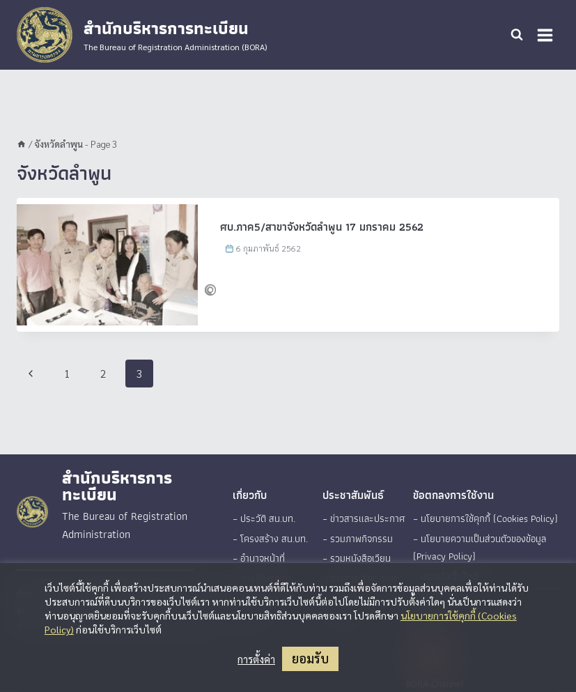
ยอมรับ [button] (310, 658)
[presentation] (107, 264)
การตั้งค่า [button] (256, 659)
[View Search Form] (517, 35)
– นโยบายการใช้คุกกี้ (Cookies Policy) (485, 518)
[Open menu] (544, 34)
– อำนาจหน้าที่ (259, 557)
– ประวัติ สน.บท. (263, 518)
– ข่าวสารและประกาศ (362, 518)
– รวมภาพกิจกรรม (356, 538)
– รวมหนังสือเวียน (356, 557)
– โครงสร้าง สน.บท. (269, 538)
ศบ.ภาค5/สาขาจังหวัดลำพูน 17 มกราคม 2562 (321, 227)
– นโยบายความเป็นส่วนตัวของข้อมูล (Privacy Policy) (479, 546)
